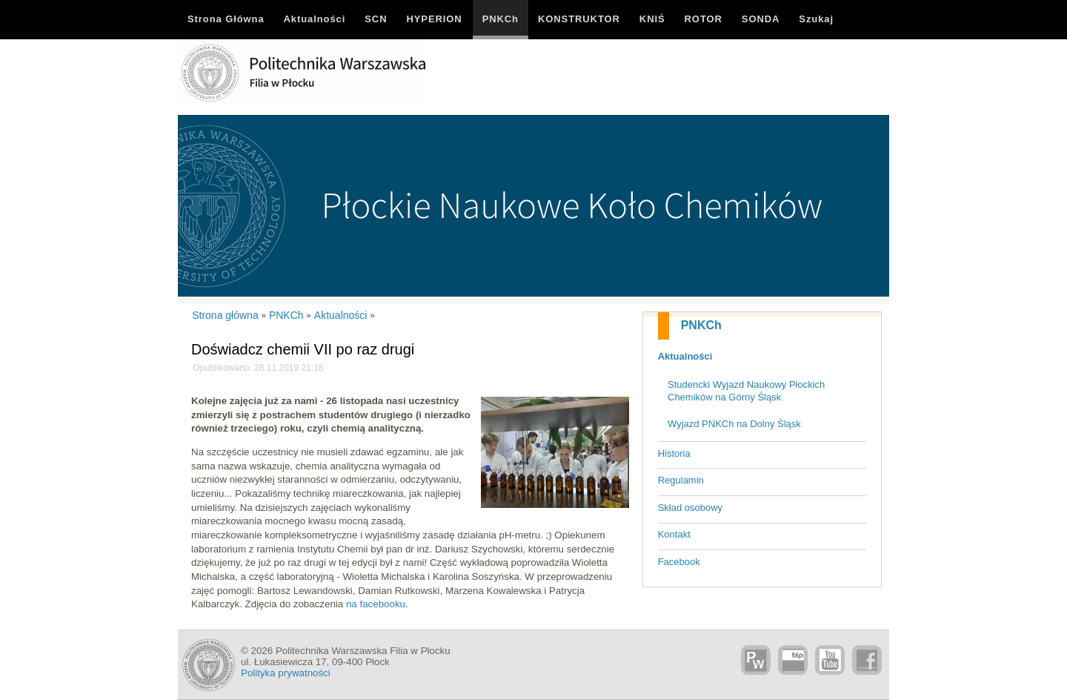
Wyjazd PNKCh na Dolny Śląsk (734, 423)
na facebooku (375, 604)
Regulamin (681, 480)
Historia (674, 453)
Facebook (679, 561)
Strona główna (225, 315)
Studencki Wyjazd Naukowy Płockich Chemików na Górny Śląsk (746, 391)
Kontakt (674, 534)
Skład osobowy (690, 507)
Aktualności (685, 356)
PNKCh (701, 325)
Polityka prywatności (285, 672)
